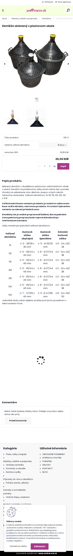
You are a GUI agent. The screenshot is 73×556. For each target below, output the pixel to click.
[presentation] (5, 64)
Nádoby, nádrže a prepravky (24, 18)
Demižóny (46, 18)
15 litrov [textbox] (61, 145)
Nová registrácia (64, 2)
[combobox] (54, 145)
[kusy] (45, 166)
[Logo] (36, 10)
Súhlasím (39, 546)
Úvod (4, 18)
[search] (68, 10)
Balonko (44, 358)
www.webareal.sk (47, 553)
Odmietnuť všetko (18, 546)
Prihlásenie (49, 2)
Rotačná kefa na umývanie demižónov (18, 358)
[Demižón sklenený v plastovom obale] (36, 59)
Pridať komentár (18, 420)
